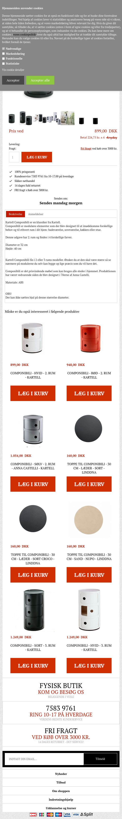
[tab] (15, 214)
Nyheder (61, 774)
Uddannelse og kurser (61, 808)
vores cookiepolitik (24, 34)
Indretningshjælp (61, 799)
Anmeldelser (36, 214)
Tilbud (61, 782)
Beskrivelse (15, 214)
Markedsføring (15, 54)
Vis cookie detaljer (13, 70)
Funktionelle (14, 58)
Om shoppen (61, 791)
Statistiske (12, 63)
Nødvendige (13, 49)
